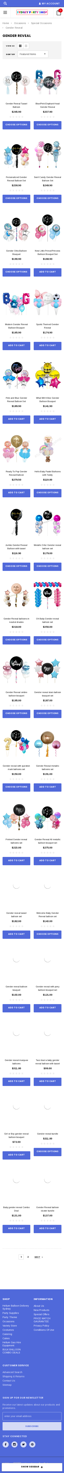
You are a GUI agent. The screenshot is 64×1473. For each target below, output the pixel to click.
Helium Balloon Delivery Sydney (16, 1307)
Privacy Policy (41, 1325)
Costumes (8, 1330)
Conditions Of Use (44, 1330)
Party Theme (10, 1317)
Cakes (6, 1338)
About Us (39, 1306)
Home (6, 23)
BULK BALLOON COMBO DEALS (12, 1351)
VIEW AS (10, 45)
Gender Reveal (14, 27)
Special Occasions (41, 23)
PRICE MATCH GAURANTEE (42, 1320)
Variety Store (10, 1325)
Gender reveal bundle (47, 1134)
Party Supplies (11, 1313)
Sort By (10, 54)
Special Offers (41, 1314)
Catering (7, 1334)
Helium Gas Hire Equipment (12, 1344)
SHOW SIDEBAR (32, 1467)
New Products (41, 1310)
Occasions (20, 23)
